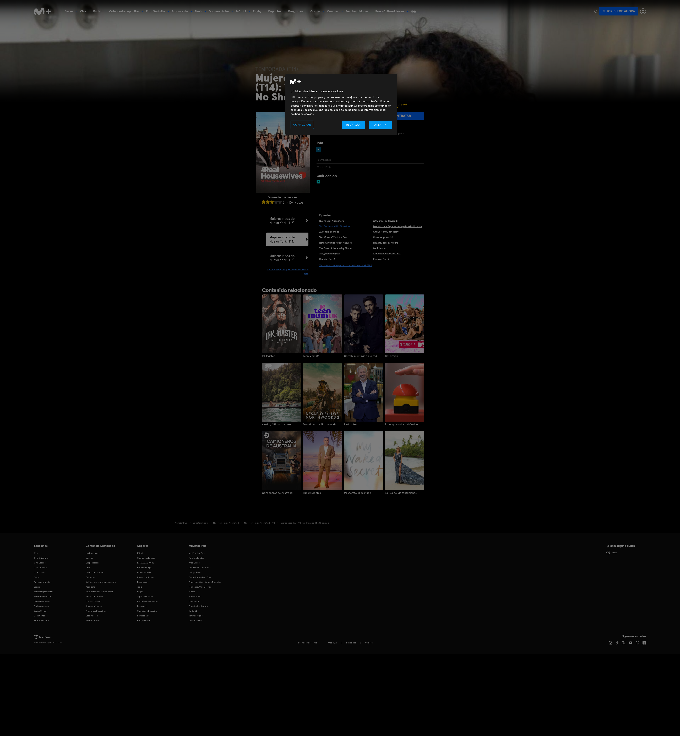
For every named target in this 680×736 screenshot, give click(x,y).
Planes (192, 591)
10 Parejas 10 (393, 356)
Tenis (198, 11)
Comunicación (195, 620)
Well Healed (379, 248)
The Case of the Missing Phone (335, 248)
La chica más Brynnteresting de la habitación (397, 226)
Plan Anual (194, 601)
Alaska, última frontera (276, 424)
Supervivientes (312, 493)
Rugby (257, 11)
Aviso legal (332, 643)
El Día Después (144, 572)
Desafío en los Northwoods (319, 424)
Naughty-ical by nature (385, 242)
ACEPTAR (380, 124)
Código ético (194, 572)
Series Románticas (42, 596)
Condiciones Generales (199, 567)
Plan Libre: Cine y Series (200, 587)
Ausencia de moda (329, 231)
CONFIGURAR (302, 124)
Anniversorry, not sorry (386, 231)
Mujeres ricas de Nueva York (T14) (282, 239)
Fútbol (97, 11)
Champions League (146, 558)
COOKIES (369, 643)
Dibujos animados (94, 606)
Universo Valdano (145, 577)
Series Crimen (40, 611)
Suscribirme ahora (619, 11)
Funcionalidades (356, 11)
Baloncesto (180, 11)
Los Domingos (92, 553)
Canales (333, 11)
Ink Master (268, 356)
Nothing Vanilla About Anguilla (335, 242)
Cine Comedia (40, 567)
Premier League (144, 567)
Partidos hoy (143, 616)
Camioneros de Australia (277, 493)
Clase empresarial (383, 237)
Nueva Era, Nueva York (331, 220)
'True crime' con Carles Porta (99, 591)
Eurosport (141, 606)
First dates (350, 424)
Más (413, 11)
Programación (143, 620)
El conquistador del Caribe (401, 424)
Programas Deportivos (96, 611)
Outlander (90, 577)
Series (69, 11)
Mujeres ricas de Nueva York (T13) (282, 221)
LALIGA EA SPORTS (145, 563)
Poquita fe (90, 587)
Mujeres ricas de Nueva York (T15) (282, 258)
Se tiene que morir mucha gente (101, 582)
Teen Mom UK (311, 356)
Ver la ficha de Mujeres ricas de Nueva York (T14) (345, 265)
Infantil (241, 11)
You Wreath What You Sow (333, 237)
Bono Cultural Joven (389, 11)
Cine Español (40, 563)
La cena (89, 558)
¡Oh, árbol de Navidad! (385, 220)
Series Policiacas (42, 601)
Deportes (274, 11)
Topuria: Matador (145, 596)
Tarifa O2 (193, 611)
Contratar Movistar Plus (200, 577)
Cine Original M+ (42, 558)
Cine (83, 11)
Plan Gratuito (155, 11)
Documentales (219, 11)
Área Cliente (194, 563)
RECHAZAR (353, 124)
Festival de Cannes (94, 596)
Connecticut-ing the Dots (386, 253)
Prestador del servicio (308, 643)
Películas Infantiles (42, 582)
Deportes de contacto (147, 601)
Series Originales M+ (43, 591)
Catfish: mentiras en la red (360, 356)
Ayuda (611, 552)
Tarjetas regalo (196, 616)
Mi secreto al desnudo (357, 493)
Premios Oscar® (93, 601)
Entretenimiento (41, 620)
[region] (341, 104)
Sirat (88, 567)
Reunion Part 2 (381, 259)
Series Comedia (41, 606)
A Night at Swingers (329, 253)
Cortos (315, 11)
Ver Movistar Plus (196, 553)
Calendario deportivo (124, 11)
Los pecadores (92, 563)
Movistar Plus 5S (93, 620)
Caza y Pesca (92, 616)
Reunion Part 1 (327, 259)
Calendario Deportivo (147, 611)
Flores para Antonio (95, 572)
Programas (295, 11)
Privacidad (351, 643)
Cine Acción (39, 572)
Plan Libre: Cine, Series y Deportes (205, 582)
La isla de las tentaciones (401, 493)
